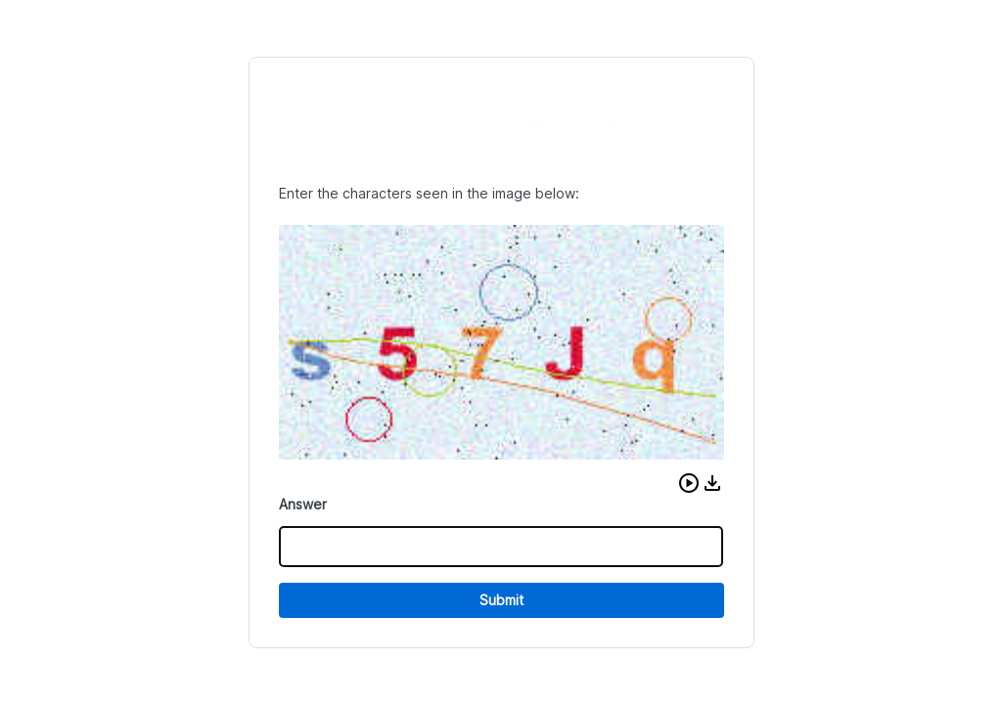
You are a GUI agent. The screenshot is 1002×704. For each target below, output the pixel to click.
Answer (303, 504)
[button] (689, 483)
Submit (501, 600)
